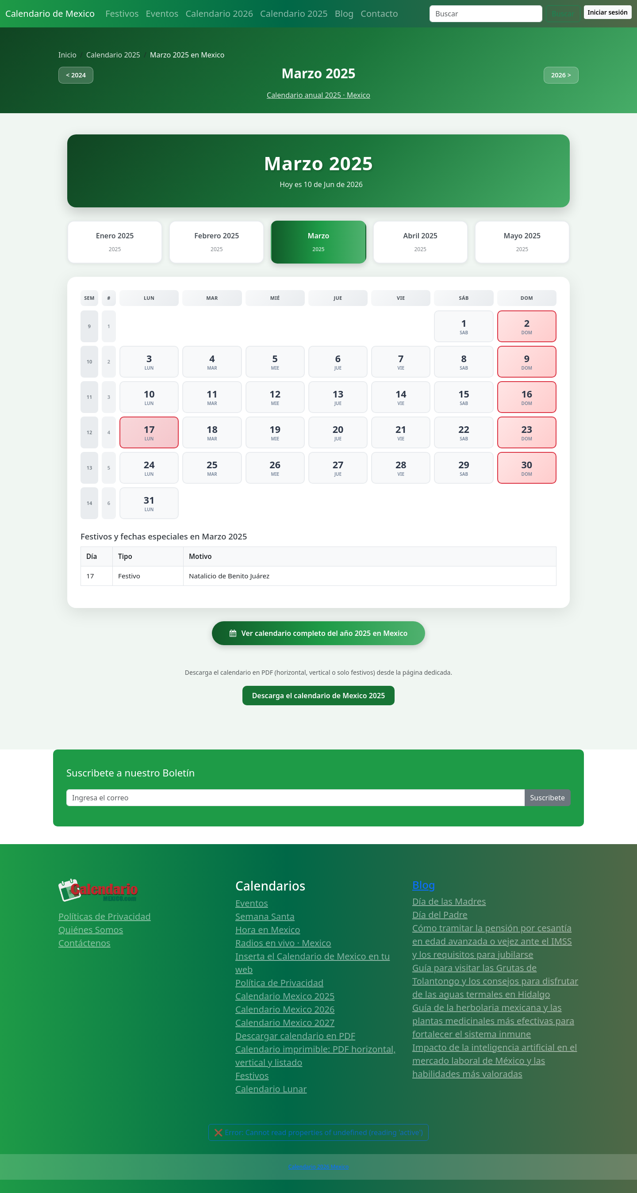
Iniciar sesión (608, 12)
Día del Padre (440, 915)
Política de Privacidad (279, 983)
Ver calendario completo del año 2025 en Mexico (319, 633)
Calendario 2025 (294, 13)
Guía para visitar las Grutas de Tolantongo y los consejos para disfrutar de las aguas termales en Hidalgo (495, 981)
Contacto (379, 13)
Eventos (162, 13)
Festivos (121, 13)
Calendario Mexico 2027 (284, 1023)
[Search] (486, 13)
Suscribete (547, 798)
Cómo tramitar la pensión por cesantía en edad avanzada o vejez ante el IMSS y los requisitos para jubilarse (492, 941)
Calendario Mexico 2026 (284, 1009)
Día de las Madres (449, 901)
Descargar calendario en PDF (295, 1036)
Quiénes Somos (90, 930)
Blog (344, 13)
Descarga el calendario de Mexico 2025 (318, 695)
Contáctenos (84, 943)
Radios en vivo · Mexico (283, 943)
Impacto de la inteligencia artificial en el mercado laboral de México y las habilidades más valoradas (494, 1060)
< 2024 (76, 75)
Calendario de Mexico (50, 13)
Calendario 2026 (219, 13)
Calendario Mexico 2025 (284, 996)
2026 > (561, 75)
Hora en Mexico (267, 930)
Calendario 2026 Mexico (318, 1166)
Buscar (563, 14)
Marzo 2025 (318, 73)
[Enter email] (295, 797)
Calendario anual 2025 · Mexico (318, 95)
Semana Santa (265, 916)
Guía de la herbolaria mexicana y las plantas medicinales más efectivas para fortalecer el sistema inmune (493, 1021)
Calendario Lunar (271, 1089)
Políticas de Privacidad (104, 916)
